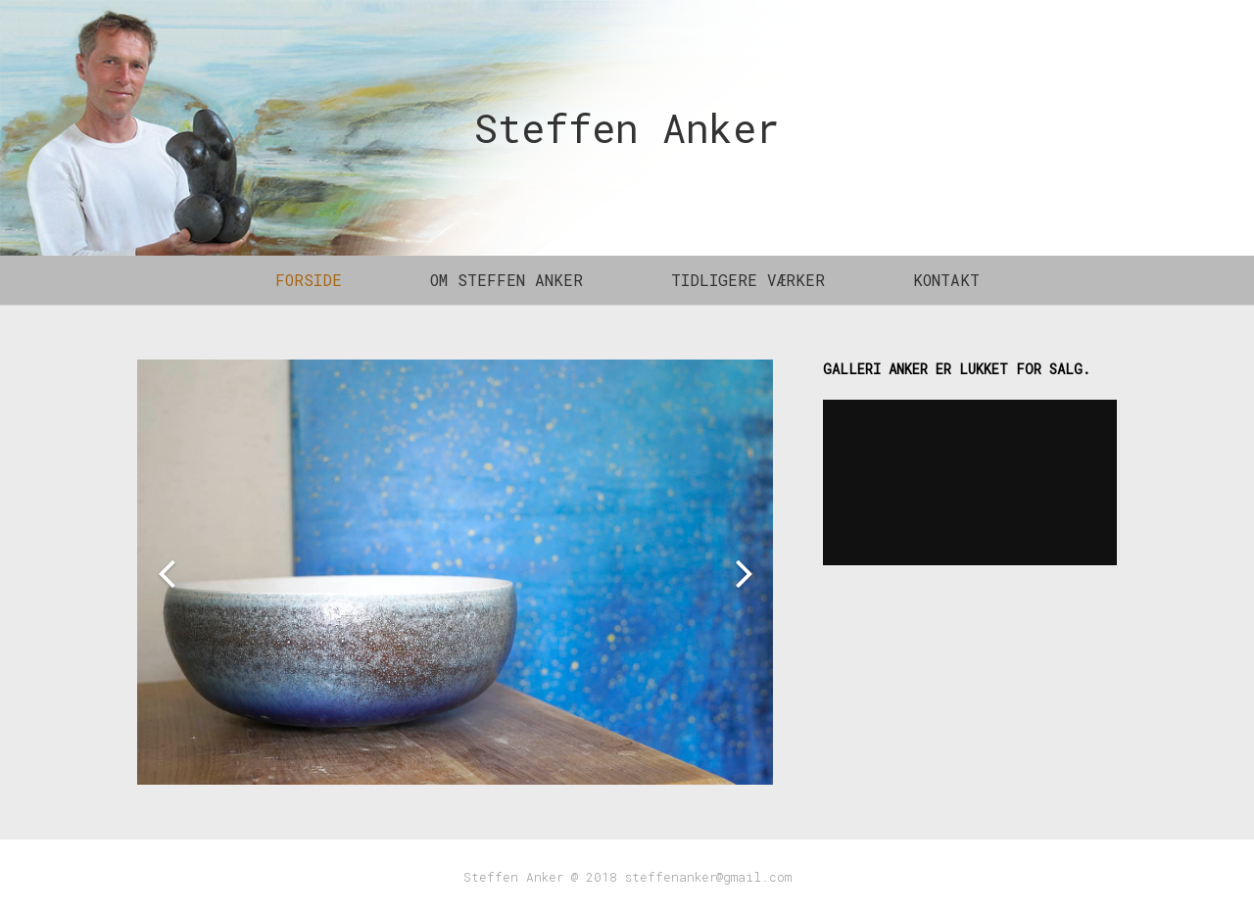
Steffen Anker (627, 128)
